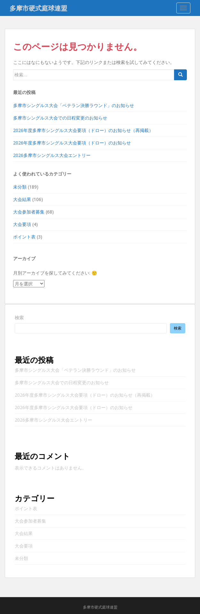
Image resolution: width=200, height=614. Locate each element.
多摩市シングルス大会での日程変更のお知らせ (60, 118)
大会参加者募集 (28, 212)
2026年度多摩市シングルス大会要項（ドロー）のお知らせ (72, 143)
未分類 (20, 187)
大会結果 (22, 199)
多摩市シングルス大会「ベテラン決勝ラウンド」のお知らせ (73, 105)
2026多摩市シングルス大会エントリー (52, 155)
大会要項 (22, 224)
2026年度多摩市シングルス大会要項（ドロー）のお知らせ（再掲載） (83, 130)
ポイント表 (24, 237)
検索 (19, 318)
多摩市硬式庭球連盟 (38, 8)
